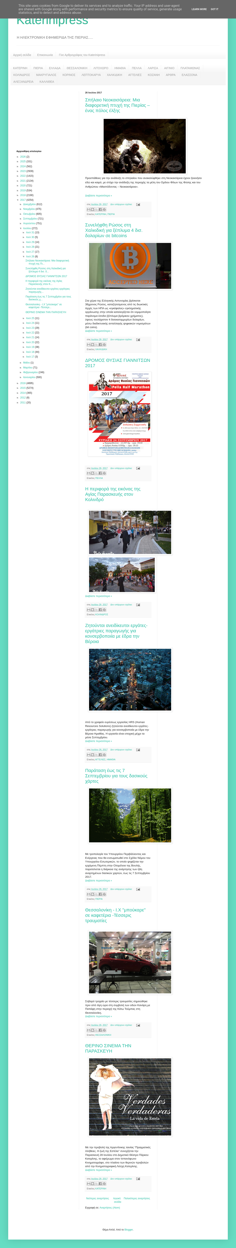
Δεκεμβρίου (30, 204)
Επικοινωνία (45, 55)
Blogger (128, 1229)
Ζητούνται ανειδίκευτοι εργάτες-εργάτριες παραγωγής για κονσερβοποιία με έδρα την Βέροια (116, 633)
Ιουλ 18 (30, 352)
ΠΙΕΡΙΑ (38, 68)
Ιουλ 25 (30, 318)
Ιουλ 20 (30, 342)
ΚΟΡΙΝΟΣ (69, 75)
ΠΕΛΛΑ (137, 68)
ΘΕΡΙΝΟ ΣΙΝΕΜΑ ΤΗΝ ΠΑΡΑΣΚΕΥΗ (108, 1048)
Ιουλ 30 (30, 237)
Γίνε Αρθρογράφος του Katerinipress (82, 55)
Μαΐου (27, 362)
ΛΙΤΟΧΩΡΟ (100, 68)
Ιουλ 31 (30, 232)
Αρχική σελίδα (22, 55)
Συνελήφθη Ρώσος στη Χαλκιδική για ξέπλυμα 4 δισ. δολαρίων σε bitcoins (114, 230)
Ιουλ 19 (30, 347)
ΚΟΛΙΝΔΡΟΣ (21, 75)
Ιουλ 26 (30, 256)
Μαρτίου (28, 367)
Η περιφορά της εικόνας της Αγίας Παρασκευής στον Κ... (43, 282)
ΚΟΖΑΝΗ (154, 75)
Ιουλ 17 (30, 356)
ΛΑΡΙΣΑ (153, 68)
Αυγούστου (29, 223)
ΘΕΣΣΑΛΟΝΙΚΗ (77, 68)
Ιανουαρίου (29, 377)
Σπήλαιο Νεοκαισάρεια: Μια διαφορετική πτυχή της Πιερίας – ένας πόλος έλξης (117, 105)
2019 (23, 190)
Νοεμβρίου (29, 209)
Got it (214, 9)
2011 (23, 402)
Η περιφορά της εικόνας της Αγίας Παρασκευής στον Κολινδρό (113, 494)
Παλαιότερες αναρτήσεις (137, 1198)
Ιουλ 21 (30, 337)
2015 (23, 388)
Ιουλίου (27, 228)
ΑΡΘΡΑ (170, 75)
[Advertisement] (47, 117)
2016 (23, 383)
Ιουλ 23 (30, 327)
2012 (23, 397)
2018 (23, 195)
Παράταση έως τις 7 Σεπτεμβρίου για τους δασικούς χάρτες (116, 776)
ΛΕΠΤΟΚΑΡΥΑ (91, 75)
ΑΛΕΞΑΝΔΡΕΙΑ (23, 81)
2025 (23, 161)
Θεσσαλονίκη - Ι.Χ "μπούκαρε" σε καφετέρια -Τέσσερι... (43, 306)
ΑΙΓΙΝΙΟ (169, 68)
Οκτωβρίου (29, 213)
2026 (23, 156)
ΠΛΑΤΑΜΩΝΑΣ (190, 68)
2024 (23, 166)
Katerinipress (52, 20)
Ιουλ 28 (30, 246)
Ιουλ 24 (30, 323)
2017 (23, 200)
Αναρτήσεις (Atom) (110, 1207)
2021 (23, 180)
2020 (23, 185)
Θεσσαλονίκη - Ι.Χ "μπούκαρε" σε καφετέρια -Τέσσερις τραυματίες (115, 915)
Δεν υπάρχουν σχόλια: (121, 204)
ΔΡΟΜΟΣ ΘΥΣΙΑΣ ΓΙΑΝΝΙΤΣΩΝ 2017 (46, 276)
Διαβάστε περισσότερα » (98, 195)
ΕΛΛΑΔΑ (55, 68)
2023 (23, 171)
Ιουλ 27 (30, 251)
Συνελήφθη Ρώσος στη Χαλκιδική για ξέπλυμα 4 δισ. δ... (45, 270)
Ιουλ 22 (30, 332)
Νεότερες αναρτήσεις (97, 1198)
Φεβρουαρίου (31, 372)
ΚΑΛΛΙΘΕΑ (47, 81)
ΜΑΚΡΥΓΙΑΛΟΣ (46, 75)
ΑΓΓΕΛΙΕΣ (135, 75)
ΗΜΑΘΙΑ (120, 68)
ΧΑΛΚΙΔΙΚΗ (114, 75)
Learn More (199, 9)
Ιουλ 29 (30, 242)
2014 (23, 392)
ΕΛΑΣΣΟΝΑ (189, 75)
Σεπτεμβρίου (30, 218)
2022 (23, 175)
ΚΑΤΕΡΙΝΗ (20, 68)
